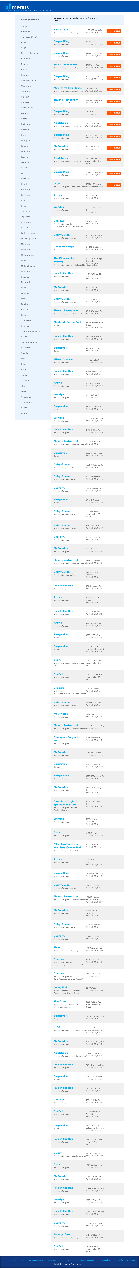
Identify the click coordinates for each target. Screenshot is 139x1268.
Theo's (58, 947)
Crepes (24, 113)
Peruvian (25, 293)
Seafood (25, 325)
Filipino (24, 145)
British (24, 69)
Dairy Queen (62, 234)
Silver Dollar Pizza (65, 64)
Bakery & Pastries (29, 53)
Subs (23, 363)
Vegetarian (26, 396)
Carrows (59, 220)
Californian (26, 85)
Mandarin (25, 249)
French (24, 156)
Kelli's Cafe (61, 29)
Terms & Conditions (87, 1260)
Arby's (58, 195)
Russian (25, 309)
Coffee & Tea (27, 107)
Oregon (9, 10)
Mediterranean (28, 254)
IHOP (57, 183)
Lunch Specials (28, 238)
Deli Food (26, 123)
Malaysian (26, 243)
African (24, 25)
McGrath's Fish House (68, 88)
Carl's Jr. (59, 487)
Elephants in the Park (68, 322)
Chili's (57, 660)
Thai (23, 385)
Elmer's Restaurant (66, 310)
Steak (23, 358)
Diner (23, 134)
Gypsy (58, 1152)
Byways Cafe (62, 1234)
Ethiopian (26, 140)
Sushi (23, 369)
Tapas (24, 374)
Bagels (24, 47)
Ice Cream (26, 194)
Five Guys (60, 1001)
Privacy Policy (104, 1260)
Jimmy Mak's (62, 987)
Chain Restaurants (68, 1260)
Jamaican (25, 211)
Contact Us (52, 1260)
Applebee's (61, 122)
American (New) (29, 36)
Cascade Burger (64, 246)
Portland (20, 10)
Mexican (25, 260)
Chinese (25, 102)
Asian (24, 42)
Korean (24, 227)
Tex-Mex (25, 380)
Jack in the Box (63, 273)
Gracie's (59, 687)
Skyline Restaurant (66, 99)
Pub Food (25, 304)
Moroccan (26, 271)
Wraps (24, 413)
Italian (24, 205)
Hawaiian (25, 178)
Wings (24, 407)
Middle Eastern (28, 265)
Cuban (24, 118)
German (25, 162)
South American (29, 342)
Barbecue (25, 58)
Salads (24, 314)
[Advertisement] (37, 465)
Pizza (23, 298)
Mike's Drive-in (63, 359)
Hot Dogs (25, 189)
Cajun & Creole (28, 80)
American (26, 31)
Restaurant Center (36, 1260)
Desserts (25, 129)
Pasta (23, 287)
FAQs (22, 1260)
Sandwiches (27, 320)
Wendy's (59, 207)
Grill (23, 173)
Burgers (24, 74)
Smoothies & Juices (30, 331)
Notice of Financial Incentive (125, 1260)
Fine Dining (26, 151)
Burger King (61, 41)
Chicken (25, 96)
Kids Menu (26, 222)
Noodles (25, 276)
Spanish (25, 353)
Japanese (25, 216)
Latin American (28, 233)
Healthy (25, 184)
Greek (24, 167)
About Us (11, 1260)
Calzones (25, 91)
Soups (24, 336)
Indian (24, 200)
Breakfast (25, 64)
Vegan (24, 391)
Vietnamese (27, 402)
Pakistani (25, 282)
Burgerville (61, 347)
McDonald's (61, 146)
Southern (25, 347)
